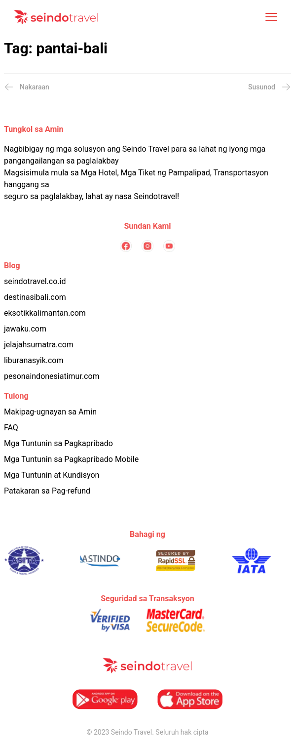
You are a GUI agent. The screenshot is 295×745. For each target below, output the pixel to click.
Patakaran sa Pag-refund (47, 491)
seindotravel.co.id (35, 281)
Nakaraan (26, 87)
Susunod (269, 87)
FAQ (11, 427)
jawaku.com (25, 328)
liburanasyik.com (34, 360)
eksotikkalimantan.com (45, 313)
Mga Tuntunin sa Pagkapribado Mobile (71, 459)
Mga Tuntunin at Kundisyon (51, 475)
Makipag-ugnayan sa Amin (50, 411)
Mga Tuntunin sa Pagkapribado (58, 443)
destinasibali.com (35, 297)
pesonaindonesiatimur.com (52, 376)
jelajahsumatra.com (39, 344)
